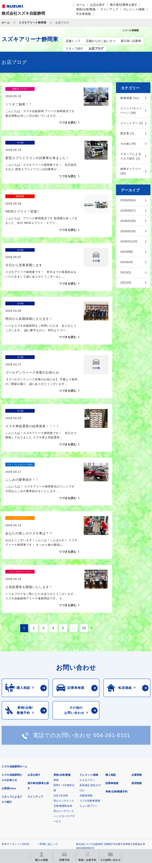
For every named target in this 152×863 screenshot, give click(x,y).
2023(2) (125, 272)
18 (84, 558)
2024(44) (126, 262)
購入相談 (110, 705)
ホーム (80, 4)
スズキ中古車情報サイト (71, 820)
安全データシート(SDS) (15, 774)
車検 (56, 710)
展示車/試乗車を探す (123, 4)
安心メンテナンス (63, 731)
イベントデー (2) (131, 123)
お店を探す (97, 4)
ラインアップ (109, 9)
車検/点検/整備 (85, 9)
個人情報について (12, 781)
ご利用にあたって (47, 774)
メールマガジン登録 (120, 799)
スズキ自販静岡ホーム (14, 697)
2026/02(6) (128, 231)
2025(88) (126, 251)
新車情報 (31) (129, 98)
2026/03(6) (128, 220)
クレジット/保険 (134, 9)
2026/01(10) (129, 241)
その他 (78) (128, 143)
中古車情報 (83, 13)
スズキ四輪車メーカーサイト (22, 799)
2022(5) (125, 282)
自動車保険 (86, 726)
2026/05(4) (128, 200)
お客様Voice (9, 718)
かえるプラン (87, 710)
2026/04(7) (128, 210)
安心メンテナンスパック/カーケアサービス (64, 746)
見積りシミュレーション (71, 799)
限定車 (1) (127, 133)
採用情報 (136, 713)
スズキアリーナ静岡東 (33, 22)
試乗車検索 (111, 713)
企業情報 (136, 705)
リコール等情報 (22, 820)
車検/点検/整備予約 (116, 722)
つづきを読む (68, 115)
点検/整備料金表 (62, 736)
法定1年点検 (60, 726)
